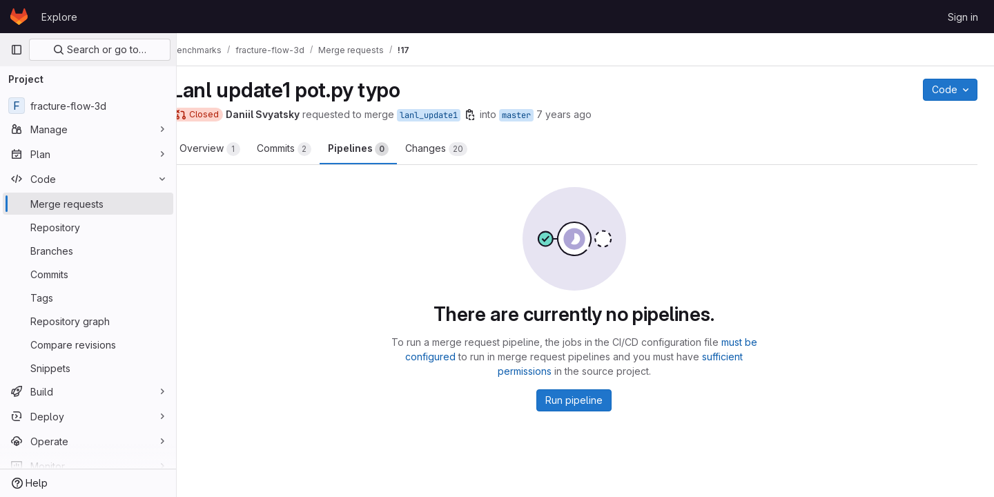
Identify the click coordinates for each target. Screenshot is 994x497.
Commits (306, 149)
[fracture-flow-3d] (88, 106)
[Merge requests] (88, 204)
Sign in (963, 17)
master (538, 115)
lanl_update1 (451, 115)
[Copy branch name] (492, 114)
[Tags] (88, 297)
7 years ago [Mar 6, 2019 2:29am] (586, 114)
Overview (232, 149)
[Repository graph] (88, 321)
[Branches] (88, 251)
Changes (458, 149)
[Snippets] (88, 368)
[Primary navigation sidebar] (17, 50)
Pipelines (380, 149)
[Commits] (88, 274)
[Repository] (88, 227)
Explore (59, 17)
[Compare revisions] (88, 344)
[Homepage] (19, 17)
